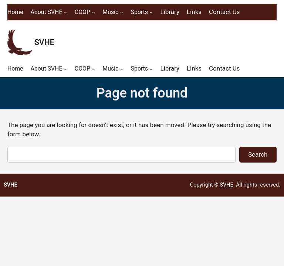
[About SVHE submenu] (65, 12)
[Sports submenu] (151, 12)
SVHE (44, 42)
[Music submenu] (121, 12)
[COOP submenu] (93, 12)
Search (257, 154)
